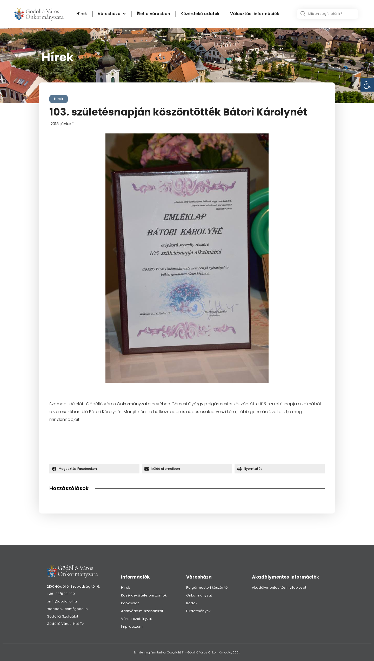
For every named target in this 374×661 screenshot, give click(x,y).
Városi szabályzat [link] (136, 618)
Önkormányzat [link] (199, 595)
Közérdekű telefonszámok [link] (144, 595)
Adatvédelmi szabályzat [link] (142, 610)
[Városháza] (112, 14)
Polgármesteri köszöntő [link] (207, 587)
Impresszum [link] (132, 626)
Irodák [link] (191, 603)
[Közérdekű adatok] (200, 14)
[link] (367, 85)
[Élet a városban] (153, 14)
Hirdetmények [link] (198, 610)
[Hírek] (81, 14)
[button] (94, 468)
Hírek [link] (58, 98)
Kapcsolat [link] (130, 603)
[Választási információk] (254, 14)
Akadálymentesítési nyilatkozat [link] (279, 587)
